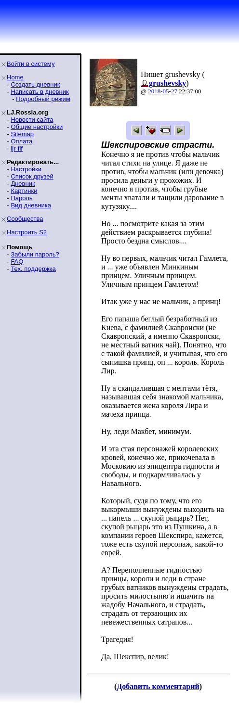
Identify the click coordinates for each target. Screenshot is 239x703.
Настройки (26, 169)
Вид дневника (31, 205)
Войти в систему (30, 63)
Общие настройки (37, 126)
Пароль (21, 198)
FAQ (17, 261)
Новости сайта (32, 119)
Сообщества (25, 218)
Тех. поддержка (33, 268)
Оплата (21, 141)
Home (15, 77)
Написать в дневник (39, 91)
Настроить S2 (27, 232)
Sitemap (22, 134)
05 (166, 91)
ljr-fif (17, 148)
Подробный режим (43, 98)
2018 (154, 91)
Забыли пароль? (35, 254)
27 (174, 91)
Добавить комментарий (158, 686)
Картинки (24, 190)
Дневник (23, 183)
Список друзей (32, 176)
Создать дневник (35, 84)
